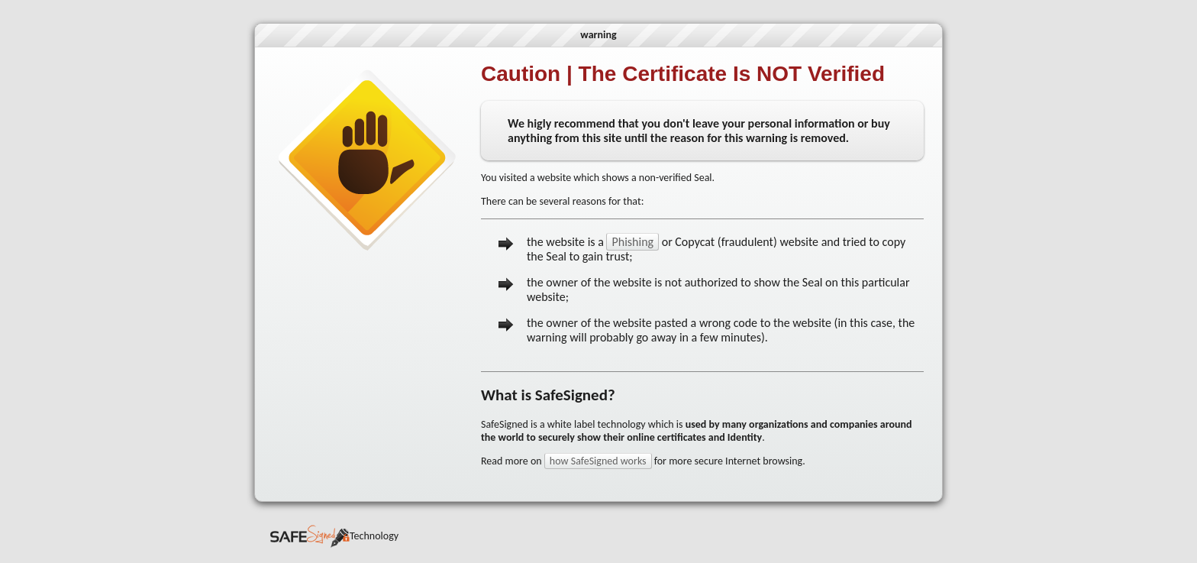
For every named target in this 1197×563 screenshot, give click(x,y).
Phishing (632, 242)
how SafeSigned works (598, 461)
